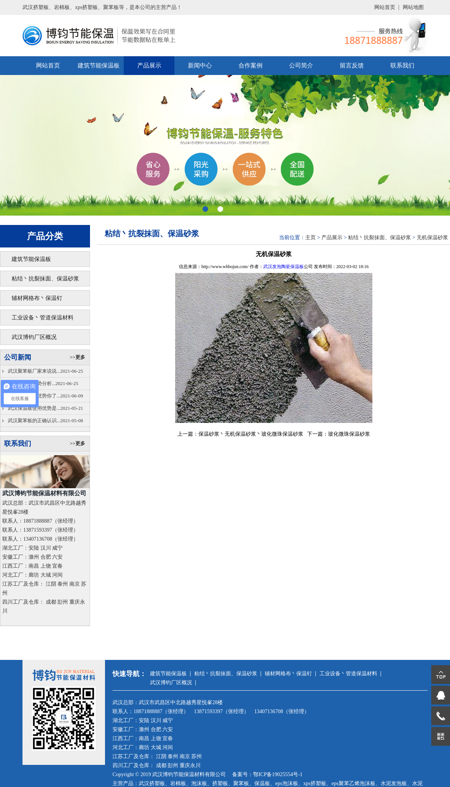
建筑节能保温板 (99, 65)
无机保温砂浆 (432, 237)
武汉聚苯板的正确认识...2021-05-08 (45, 420)
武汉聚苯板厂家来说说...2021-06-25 (45, 371)
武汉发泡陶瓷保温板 (283, 266)
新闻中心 (200, 65)
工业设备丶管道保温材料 (43, 318)
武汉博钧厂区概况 (34, 337)
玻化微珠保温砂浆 (349, 434)
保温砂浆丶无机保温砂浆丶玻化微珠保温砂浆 (250, 434)
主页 (310, 237)
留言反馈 (352, 65)
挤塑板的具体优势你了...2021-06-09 (45, 396)
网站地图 (413, 7)
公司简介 (301, 65)
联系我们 (402, 65)
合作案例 (250, 65)
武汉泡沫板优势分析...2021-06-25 (43, 383)
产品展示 (149, 65)
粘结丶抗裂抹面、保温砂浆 (45, 279)
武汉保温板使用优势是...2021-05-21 (45, 408)
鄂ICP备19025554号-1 (277, 774)
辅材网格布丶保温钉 (37, 298)
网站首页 (384, 7)
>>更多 (77, 357)
